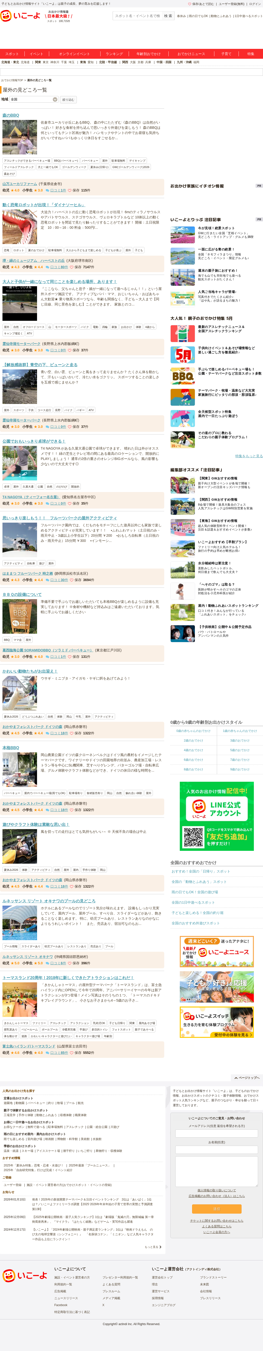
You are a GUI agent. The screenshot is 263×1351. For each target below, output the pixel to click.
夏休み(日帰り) (99, 167)
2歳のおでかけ (193, 740)
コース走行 (44, 410)
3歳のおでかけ (240, 740)
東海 (83, 62)
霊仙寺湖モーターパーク (21, 344)
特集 (250, 54)
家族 (114, 326)
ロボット (18, 250)
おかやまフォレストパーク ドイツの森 (32, 727)
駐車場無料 (118, 160)
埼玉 (72, 62)
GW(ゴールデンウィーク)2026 (130, 167)
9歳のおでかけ (240, 769)
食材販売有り (95, 793)
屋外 (105, 160)
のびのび (61, 486)
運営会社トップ (162, 1277)
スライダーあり (30, 946)
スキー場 (27, 1151)
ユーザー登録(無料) (231, 4)
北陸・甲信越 (108, 62)
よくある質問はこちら (217, 1226)
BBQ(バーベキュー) (66, 160)
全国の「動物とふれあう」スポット (199, 882)
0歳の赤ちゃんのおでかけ (193, 731)
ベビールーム (29, 1029)
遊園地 (8, 1103)
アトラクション (79, 1023)
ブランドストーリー (213, 1277)
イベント (36, 54)
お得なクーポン (14, 1127)
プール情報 (11, 946)
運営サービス (161, 1291)
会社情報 (206, 1291)
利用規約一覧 (63, 1284)
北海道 (25, 62)
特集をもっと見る (249, 456)
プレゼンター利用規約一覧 (120, 1277)
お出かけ (126, 326)
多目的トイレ (100, 1029)
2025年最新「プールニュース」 (90, 1165)
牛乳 (78, 716)
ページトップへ (247, 1078)
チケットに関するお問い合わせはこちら (216, 1220)
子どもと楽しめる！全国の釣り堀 (197, 913)
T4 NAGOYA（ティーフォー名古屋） (31, 497)
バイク (85, 326)
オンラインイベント (74, 54)
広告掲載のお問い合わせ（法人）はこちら (217, 1196)
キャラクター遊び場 (88, 1036)
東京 (46, 62)
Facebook (60, 1305)
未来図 (204, 1284)
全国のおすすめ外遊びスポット (196, 923)
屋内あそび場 (147, 1023)
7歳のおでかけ (240, 759)
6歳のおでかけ (193, 759)
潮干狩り (69, 1151)
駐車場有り (76, 793)
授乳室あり (11, 1029)
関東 (38, 62)
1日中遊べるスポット (249, 16)
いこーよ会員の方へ (216, 1232)
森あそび (9, 173)
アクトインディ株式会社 (202, 1269)
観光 (81, 1103)
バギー (81, 410)
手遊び (84, 1029)
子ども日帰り (117, 1023)
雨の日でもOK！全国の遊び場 (195, 892)
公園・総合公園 (97, 1127)
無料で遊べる (36, 1127)
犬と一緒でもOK (48, 167)
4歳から (150, 326)
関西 (125, 62)
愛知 (91, 62)
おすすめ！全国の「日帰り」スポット (201, 871)
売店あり (95, 946)
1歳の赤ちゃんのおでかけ (240, 731)
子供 (31, 410)
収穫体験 (66, 1115)
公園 (40, 486)
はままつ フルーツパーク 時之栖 (27, 573)
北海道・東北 (10, 62)
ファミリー (39, 1023)
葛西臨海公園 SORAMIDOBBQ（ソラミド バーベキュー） (47, 650)
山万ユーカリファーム (19, 184)
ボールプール (50, 1029)
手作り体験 (89, 869)
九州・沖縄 (184, 62)
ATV (29, 333)
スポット (12, 54)
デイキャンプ (137, 160)
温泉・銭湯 (11, 1151)
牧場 (60, 1103)
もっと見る (151, 1246)
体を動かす (11, 1036)
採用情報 (158, 1298)
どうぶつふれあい (33, 716)
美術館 (85, 1139)
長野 (58, 410)
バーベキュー (90, 160)
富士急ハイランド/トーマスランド (28, 1046)
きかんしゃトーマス (16, 1023)
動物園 (20, 1103)
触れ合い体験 (134, 793)
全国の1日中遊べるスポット (193, 902)
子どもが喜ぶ (113, 250)
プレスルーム (111, 1291)
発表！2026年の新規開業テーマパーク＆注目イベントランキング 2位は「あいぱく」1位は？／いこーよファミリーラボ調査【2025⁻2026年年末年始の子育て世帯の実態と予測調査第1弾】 (92, 1204)
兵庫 (148, 62)
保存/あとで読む (201, 4)
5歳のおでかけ (240, 750)
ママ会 (18, 639)
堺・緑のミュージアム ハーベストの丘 (33, 261)
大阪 (133, 62)
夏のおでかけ (36, 250)
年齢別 (108, 1036)
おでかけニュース (191, 54)
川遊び (114, 1127)
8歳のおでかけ (193, 769)
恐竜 (6, 250)
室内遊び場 (34, 1139)
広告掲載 (60, 1291)
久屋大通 (28, 486)
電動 (95, 326)
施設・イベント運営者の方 (72, 1277)
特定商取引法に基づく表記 (72, 1312)
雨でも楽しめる (14, 1139)
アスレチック (58, 1023)
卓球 (6, 486)
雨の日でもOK (198, 16)
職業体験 (81, 1115)
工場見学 (10, 1115)
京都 (140, 62)
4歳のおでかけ (193, 750)
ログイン (255, 4)
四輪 (105, 326)
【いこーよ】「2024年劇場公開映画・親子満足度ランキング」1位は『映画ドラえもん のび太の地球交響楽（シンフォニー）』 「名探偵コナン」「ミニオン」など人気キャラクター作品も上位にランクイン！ (93, 1234)
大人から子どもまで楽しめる (83, 250)
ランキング (114, 54)
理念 (155, 1284)
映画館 (49, 1139)
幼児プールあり (53, 946)
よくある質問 (111, 1284)
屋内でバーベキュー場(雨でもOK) (44, 793)
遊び (41, 563)
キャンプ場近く (13, 333)
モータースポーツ (66, 326)
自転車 (31, 563)
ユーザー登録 (12, 1185)
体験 (138, 326)
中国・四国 (164, 62)
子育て (226, 54)
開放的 (75, 486)
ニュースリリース (66, 1298)
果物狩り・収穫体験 (109, 1151)
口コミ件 (56, 190)
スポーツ (18, 410)
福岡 (196, 62)
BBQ (7, 639)
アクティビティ (13, 563)
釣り (51, 1103)
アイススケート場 (48, 1151)
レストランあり (76, 946)
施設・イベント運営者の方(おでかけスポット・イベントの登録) (69, 1185)
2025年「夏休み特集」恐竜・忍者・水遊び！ (34, 1165)
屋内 (76, 869)
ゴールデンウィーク (74, 167)
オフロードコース (33, 326)
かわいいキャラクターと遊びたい (51, 1036)
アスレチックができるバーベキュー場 (27, 160)
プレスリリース (210, 1298)
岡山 (69, 716)
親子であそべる (144, 1029)
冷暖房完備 (69, 1029)
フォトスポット (121, 1029)
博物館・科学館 (67, 1139)
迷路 (24, 1036)
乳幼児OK (99, 1023)
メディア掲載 (111, 1298)
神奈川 (54, 62)
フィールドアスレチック (19, 167)
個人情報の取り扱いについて (217, 1190)
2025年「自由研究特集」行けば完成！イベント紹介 (38, 1170)
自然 (16, 326)
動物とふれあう (221, 16)
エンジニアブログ (164, 1305)
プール (109, 946)
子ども (139, 250)
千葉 (64, 62)
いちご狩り (85, 1151)
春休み (181, 16)
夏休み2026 (11, 716)
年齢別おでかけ (149, 54)
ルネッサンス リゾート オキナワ (27, 957)
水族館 (97, 1139)
